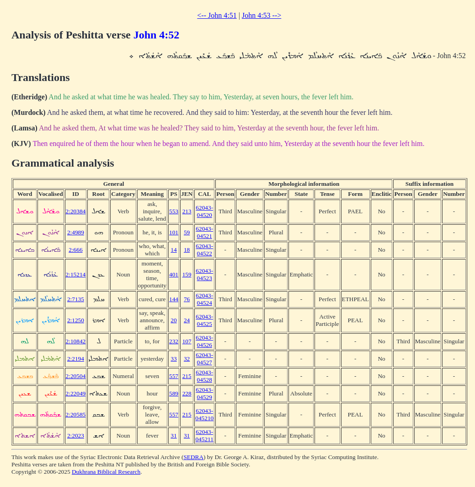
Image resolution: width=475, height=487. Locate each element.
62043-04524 (204, 299)
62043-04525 (204, 320)
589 (173, 393)
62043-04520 (204, 211)
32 (187, 358)
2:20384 (76, 211)
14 (173, 249)
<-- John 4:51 (216, 15)
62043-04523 (204, 274)
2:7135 (75, 299)
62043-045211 (204, 435)
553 (173, 211)
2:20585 (76, 414)
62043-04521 (204, 232)
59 (187, 232)
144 (173, 299)
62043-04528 (204, 376)
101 (173, 232)
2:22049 (76, 393)
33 (173, 358)
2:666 (75, 249)
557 (173, 376)
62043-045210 (204, 414)
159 (187, 274)
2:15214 (76, 274)
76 (187, 299)
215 (187, 376)
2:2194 (75, 358)
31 (173, 435)
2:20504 (76, 376)
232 (173, 341)
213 (187, 211)
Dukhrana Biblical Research (106, 471)
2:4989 (75, 232)
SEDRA (193, 457)
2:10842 (76, 341)
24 (187, 320)
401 (173, 274)
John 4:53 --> (261, 15)
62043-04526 (204, 341)
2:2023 (75, 435)
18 (187, 249)
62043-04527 (204, 359)
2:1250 (75, 320)
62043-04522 (204, 250)
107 (187, 341)
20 (173, 320)
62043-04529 (204, 393)
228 (187, 393)
